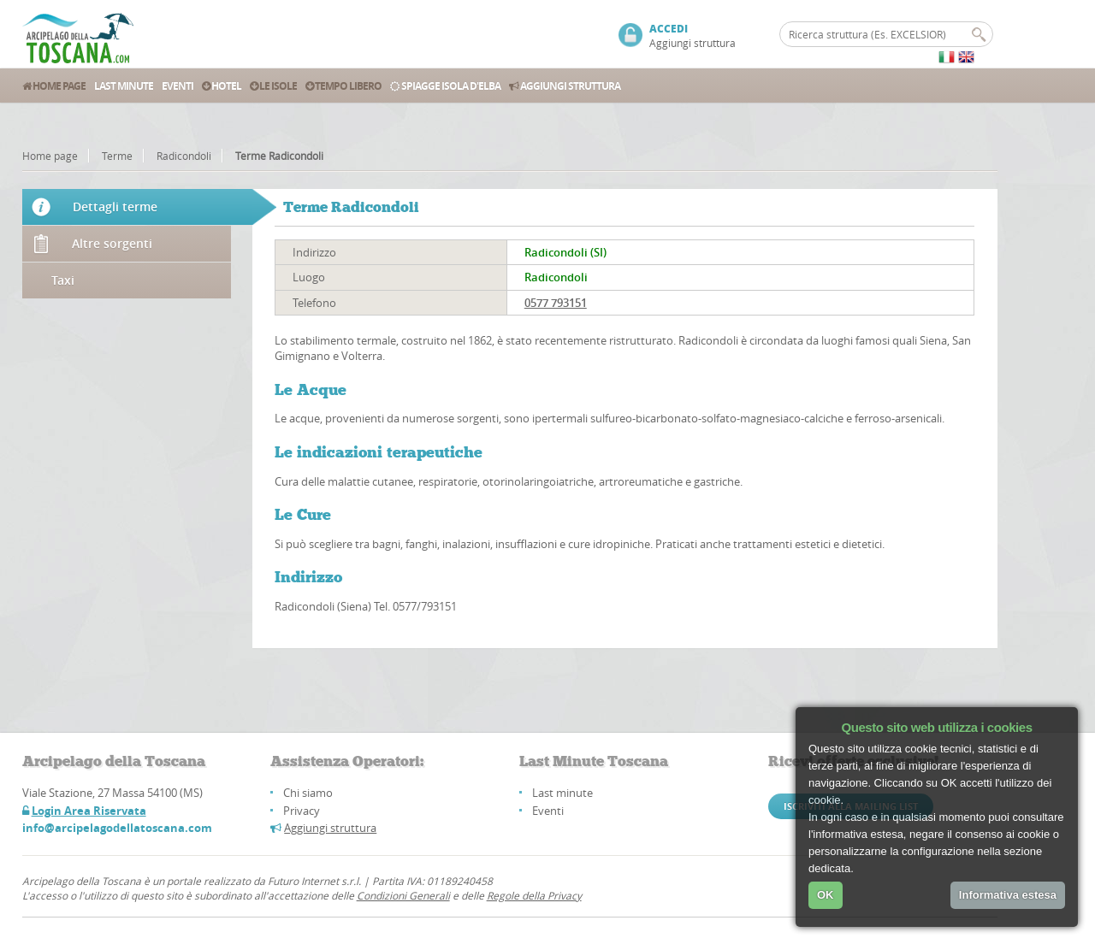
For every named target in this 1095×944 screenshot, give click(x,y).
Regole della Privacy (534, 895)
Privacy (301, 810)
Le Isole (273, 86)
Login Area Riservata (89, 810)
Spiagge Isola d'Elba (445, 86)
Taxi (62, 280)
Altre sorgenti (112, 243)
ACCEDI (668, 28)
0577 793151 (555, 302)
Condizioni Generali (403, 895)
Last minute (562, 792)
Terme (117, 155)
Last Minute (123, 86)
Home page (50, 155)
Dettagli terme (115, 206)
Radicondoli (184, 155)
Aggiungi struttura (692, 43)
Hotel (221, 86)
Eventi (177, 86)
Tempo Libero (343, 86)
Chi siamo (308, 792)
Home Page (54, 86)
